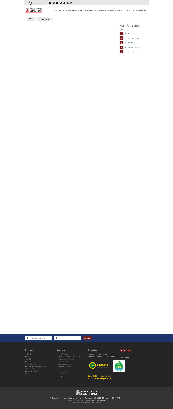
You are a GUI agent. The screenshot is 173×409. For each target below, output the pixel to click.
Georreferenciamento (65, 366)
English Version (127, 357)
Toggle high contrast (64, 3)
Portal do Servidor (139, 10)
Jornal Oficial (62, 371)
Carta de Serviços (32, 371)
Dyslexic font (61, 3)
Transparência (31, 364)
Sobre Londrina (63, 374)
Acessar (87, 338)
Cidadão (29, 354)
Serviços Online (31, 369)
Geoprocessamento (64, 364)
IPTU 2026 (127, 33)
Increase (50, 3)
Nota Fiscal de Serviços (131, 52)
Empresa (29, 356)
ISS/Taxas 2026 (129, 43)
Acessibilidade (37, 3)
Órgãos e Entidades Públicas (36, 366)
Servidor (29, 359)
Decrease (53, 3)
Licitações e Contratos (65, 354)
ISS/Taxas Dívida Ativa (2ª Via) (133, 47)
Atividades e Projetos (122, 10)
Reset (57, 3)
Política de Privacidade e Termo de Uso (86, 403)
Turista (28, 361)
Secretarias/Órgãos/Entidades (101, 10)
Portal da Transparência (64, 10)
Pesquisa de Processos (66, 359)
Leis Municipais (63, 369)
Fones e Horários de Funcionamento (102, 357)
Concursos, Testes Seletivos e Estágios (71, 356)
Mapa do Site (62, 376)
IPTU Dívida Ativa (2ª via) (132, 38)
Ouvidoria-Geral (81, 10)
